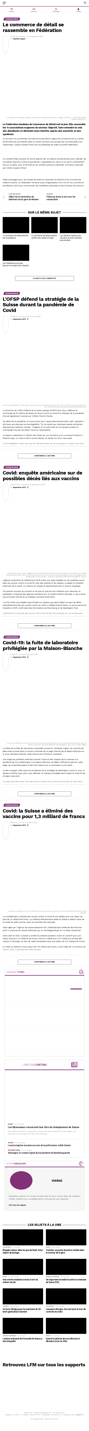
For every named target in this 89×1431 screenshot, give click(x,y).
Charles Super (19, 39)
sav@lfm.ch (79, 1416)
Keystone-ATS (19, 320)
